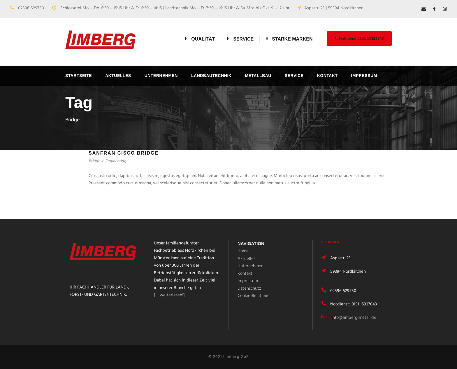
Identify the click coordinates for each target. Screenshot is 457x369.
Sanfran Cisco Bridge (124, 153)
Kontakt (327, 75)
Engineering (115, 161)
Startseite (78, 75)
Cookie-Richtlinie (254, 295)
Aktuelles (118, 75)
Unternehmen (161, 75)
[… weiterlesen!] (169, 295)
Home (243, 251)
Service (294, 75)
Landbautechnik (211, 75)
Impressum (364, 75)
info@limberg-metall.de (353, 317)
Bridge (94, 161)
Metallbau (258, 75)
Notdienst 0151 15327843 (359, 38)
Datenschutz (249, 288)
